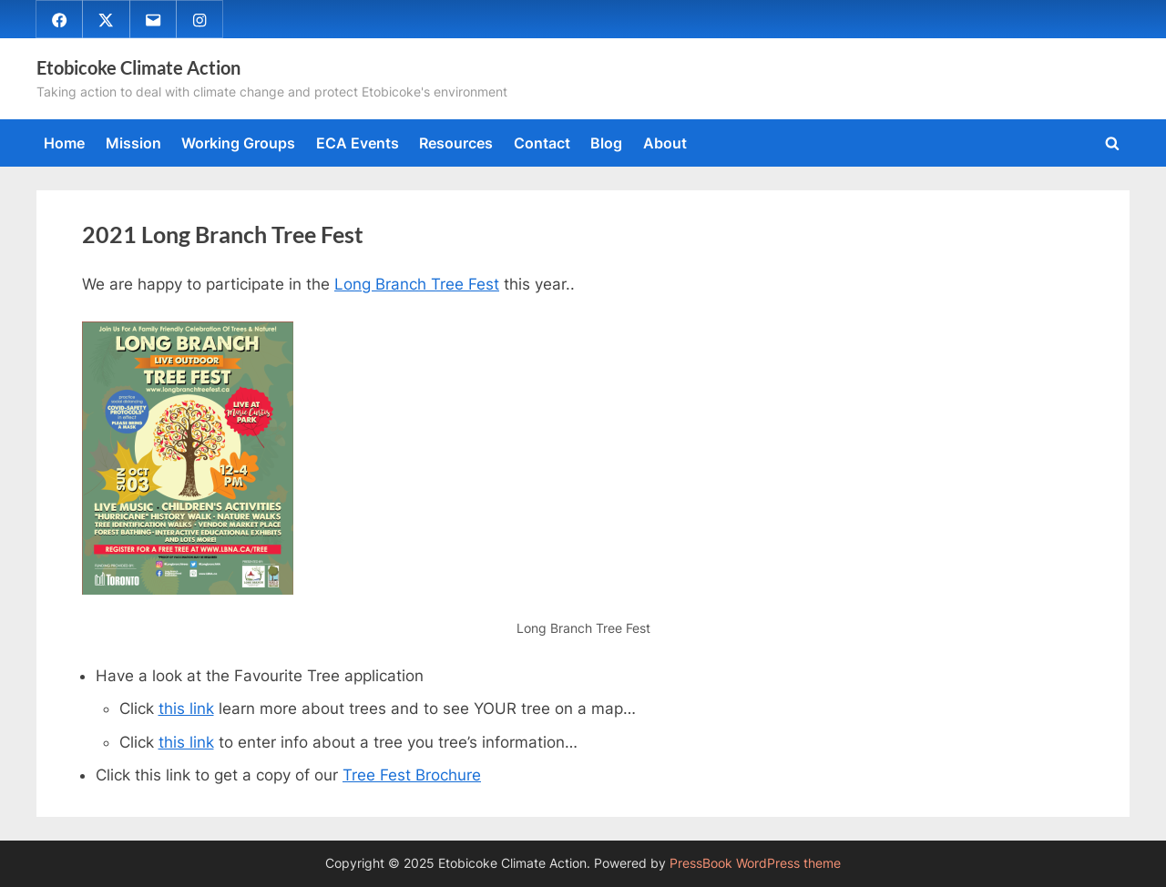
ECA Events (357, 143)
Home (64, 143)
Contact (542, 143)
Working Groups (238, 143)
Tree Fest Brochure (412, 775)
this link (186, 708)
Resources (456, 143)
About (665, 143)
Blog (606, 143)
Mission (133, 143)
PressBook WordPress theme (755, 863)
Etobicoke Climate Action (138, 67)
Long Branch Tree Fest (416, 284)
